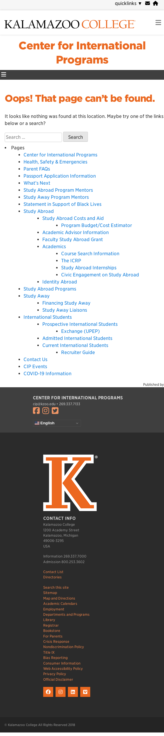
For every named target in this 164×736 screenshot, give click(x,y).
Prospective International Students (80, 324)
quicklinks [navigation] (128, 3)
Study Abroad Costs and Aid (73, 218)
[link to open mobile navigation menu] (158, 22)
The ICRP (71, 260)
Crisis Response (56, 641)
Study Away (37, 296)
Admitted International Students (77, 338)
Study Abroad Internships (88, 268)
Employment (53, 609)
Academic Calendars (60, 603)
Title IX (49, 652)
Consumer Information (62, 663)
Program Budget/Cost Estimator (96, 225)
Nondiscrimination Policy (63, 647)
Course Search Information (90, 253)
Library (49, 619)
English (45, 423)
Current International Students (75, 345)
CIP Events (35, 366)
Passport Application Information (60, 176)
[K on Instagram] (62, 697)
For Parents (53, 636)
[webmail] (147, 3)
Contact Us (35, 359)
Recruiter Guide (78, 352)
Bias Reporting (55, 657)
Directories (52, 577)
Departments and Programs (66, 614)
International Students (48, 317)
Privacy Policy (54, 674)
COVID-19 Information (47, 373)
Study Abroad (39, 211)
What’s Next (37, 183)
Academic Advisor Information (75, 232)
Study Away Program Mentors (56, 197)
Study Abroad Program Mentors (58, 190)
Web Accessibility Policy (63, 668)
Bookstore (51, 630)
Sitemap (50, 592)
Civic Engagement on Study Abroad (100, 275)
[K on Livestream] (86, 697)
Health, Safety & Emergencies (55, 162)
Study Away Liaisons (64, 310)
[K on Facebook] (49, 697)
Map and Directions (59, 598)
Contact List (53, 572)
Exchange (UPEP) (80, 331)
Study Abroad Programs (50, 289)
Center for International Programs (60, 155)
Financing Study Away (66, 303)
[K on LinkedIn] (74, 697)
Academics (54, 246)
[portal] (155, 3)
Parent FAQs (37, 169)
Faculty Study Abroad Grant (72, 239)
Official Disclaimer (58, 679)
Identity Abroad (59, 282)
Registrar (51, 625)
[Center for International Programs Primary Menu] (3, 75)
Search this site (56, 587)
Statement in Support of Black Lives (62, 204)
